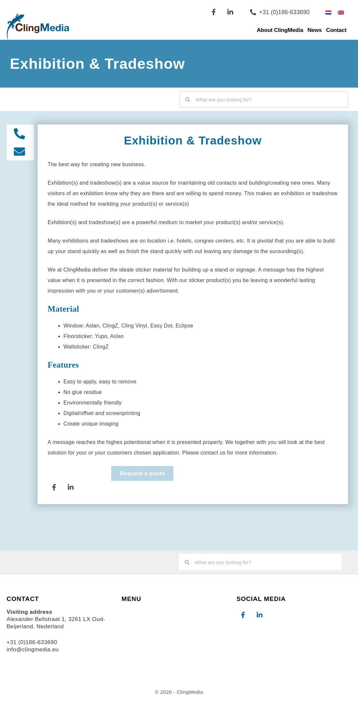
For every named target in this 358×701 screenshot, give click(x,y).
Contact (336, 30)
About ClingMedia (280, 30)
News (315, 30)
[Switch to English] (341, 12)
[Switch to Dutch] (328, 12)
